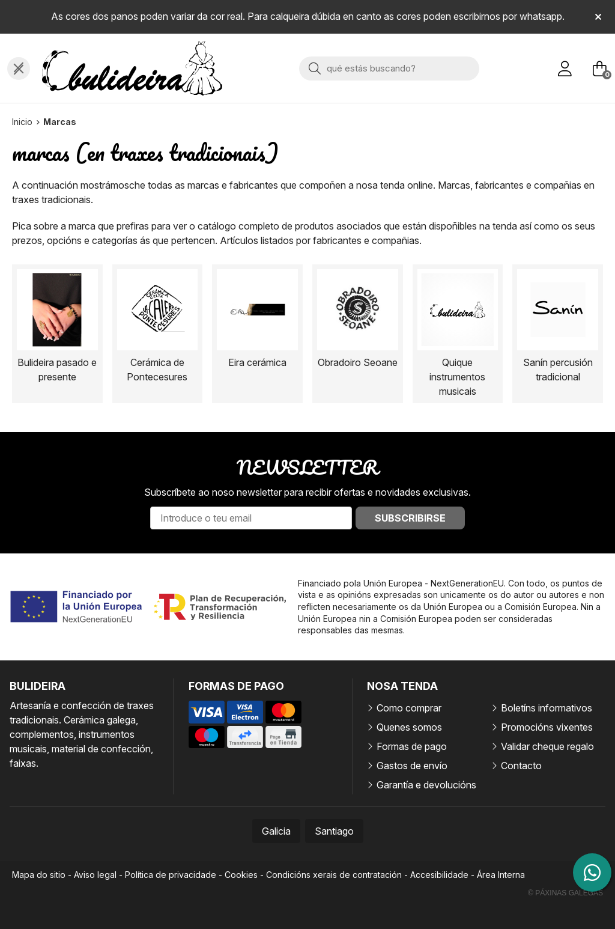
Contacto (521, 766)
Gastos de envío (412, 766)
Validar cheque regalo (547, 746)
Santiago (334, 831)
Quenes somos (409, 727)
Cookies (241, 875)
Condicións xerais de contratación (334, 875)
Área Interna (501, 875)
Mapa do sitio (38, 875)
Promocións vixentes (547, 727)
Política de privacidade (170, 875)
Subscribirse (410, 518)
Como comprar (409, 708)
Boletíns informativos (546, 708)
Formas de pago (412, 746)
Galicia (276, 831)
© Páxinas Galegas (565, 893)
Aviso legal (95, 875)
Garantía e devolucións (426, 785)
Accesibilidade (439, 875)
